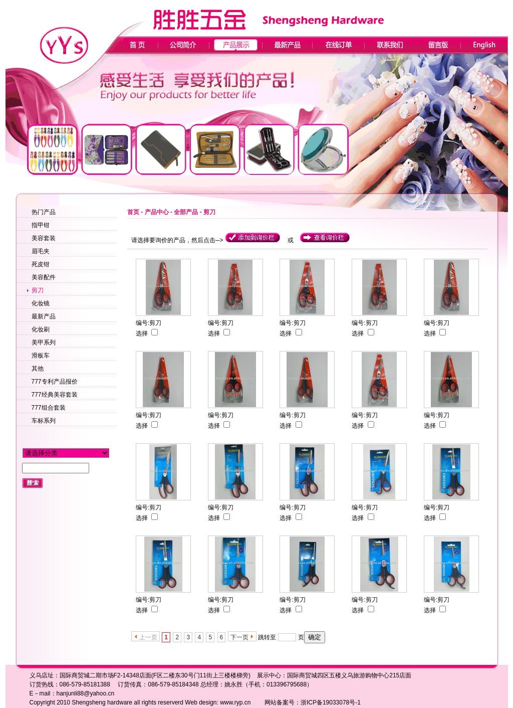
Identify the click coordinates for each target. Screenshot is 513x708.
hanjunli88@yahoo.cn (86, 693)
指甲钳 (41, 225)
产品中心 (157, 212)
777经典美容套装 (55, 394)
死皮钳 (41, 264)
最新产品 (44, 316)
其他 (38, 368)
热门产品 (44, 212)
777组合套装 (49, 407)
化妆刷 (41, 329)
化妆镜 (41, 303)
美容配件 (44, 277)
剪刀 (38, 290)
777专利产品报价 (55, 381)
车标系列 (44, 420)
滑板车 (41, 355)
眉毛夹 (41, 251)
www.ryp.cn (235, 702)
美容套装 (44, 238)
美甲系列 (44, 342)
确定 (314, 637)
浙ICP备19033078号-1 (331, 702)
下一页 (239, 637)
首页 (133, 212)
